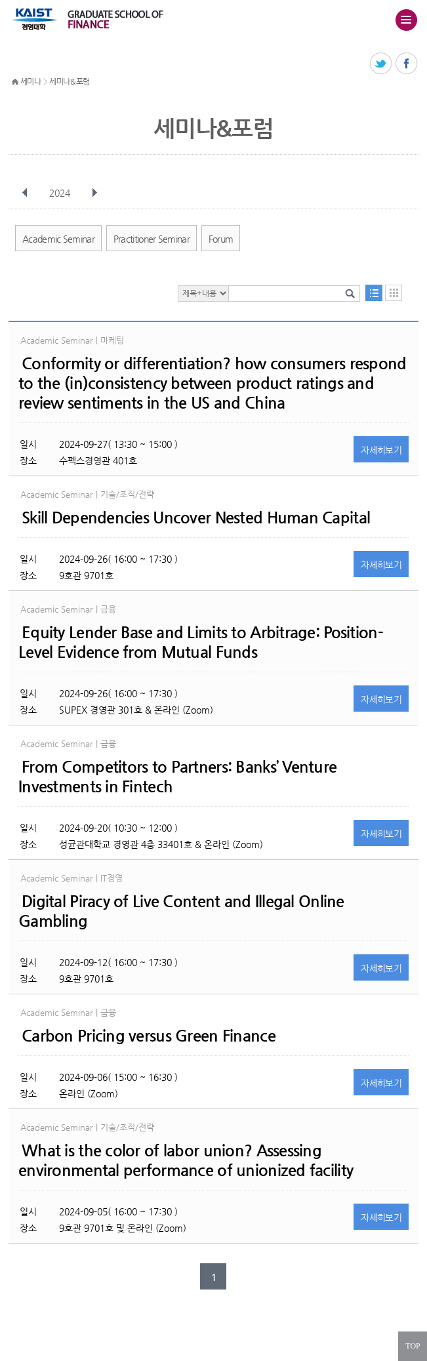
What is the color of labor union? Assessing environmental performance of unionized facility (185, 1160)
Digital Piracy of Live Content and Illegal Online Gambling (181, 911)
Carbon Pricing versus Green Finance (148, 1035)
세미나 (30, 81)
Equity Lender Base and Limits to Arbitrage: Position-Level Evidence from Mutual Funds (200, 642)
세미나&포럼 (69, 81)
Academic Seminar (58, 239)
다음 (94, 192)
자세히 (381, 450)
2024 (61, 193)
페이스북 (407, 63)
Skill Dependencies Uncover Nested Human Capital (196, 517)
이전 (25, 192)
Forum (221, 239)
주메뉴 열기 (406, 20)
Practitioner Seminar (151, 239)
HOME (15, 82)
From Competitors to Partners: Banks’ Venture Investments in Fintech (177, 777)
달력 (393, 293)
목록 (373, 293)
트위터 (381, 63)
